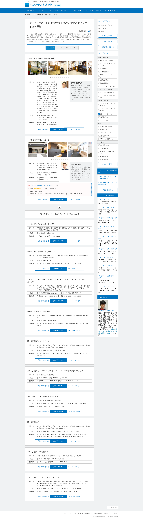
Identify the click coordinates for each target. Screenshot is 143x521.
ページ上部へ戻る (113, 507)
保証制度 (103, 117)
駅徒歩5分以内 (104, 126)
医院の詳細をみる (38, 129)
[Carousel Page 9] (66, 77)
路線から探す (108, 41)
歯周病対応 (103, 80)
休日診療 (103, 156)
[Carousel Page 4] (56, 77)
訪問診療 (103, 159)
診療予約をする (59, 129)
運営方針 (88, 513)
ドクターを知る (89, 10)
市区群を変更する (108, 35)
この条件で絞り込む (107, 164)
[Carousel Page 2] (52, 77)
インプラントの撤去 (106, 92)
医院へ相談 (77, 10)
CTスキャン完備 (105, 139)
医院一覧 (40, 48)
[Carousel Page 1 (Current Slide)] (50, 77)
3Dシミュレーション (106, 75)
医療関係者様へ (96, 513)
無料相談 (103, 145)
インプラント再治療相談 (107, 95)
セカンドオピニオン (106, 86)
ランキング (42, 10)
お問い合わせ (106, 513)
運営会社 (60, 513)
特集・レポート (101, 10)
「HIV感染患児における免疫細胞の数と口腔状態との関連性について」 (107, 331)
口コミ (60, 48)
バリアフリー (104, 132)
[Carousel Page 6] (60, 77)
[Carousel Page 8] (64, 77)
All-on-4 (102, 68)
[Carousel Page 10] (68, 77)
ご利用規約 (81, 513)
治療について (54, 10)
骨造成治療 (103, 72)
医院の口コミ (65, 10)
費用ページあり (105, 114)
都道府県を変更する (107, 47)
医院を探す (30, 10)
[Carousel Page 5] (58, 77)
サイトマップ (114, 513)
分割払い (103, 120)
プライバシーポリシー (71, 513)
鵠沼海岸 (102, 28)
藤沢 (101, 31)
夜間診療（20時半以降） (107, 151)
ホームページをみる (80, 129)
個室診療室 (103, 136)
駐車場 (102, 129)
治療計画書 (103, 83)
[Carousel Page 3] (54, 77)
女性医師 (103, 148)
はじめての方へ (113, 10)
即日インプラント (105, 60)
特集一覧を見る (108, 190)
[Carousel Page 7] (62, 77)
